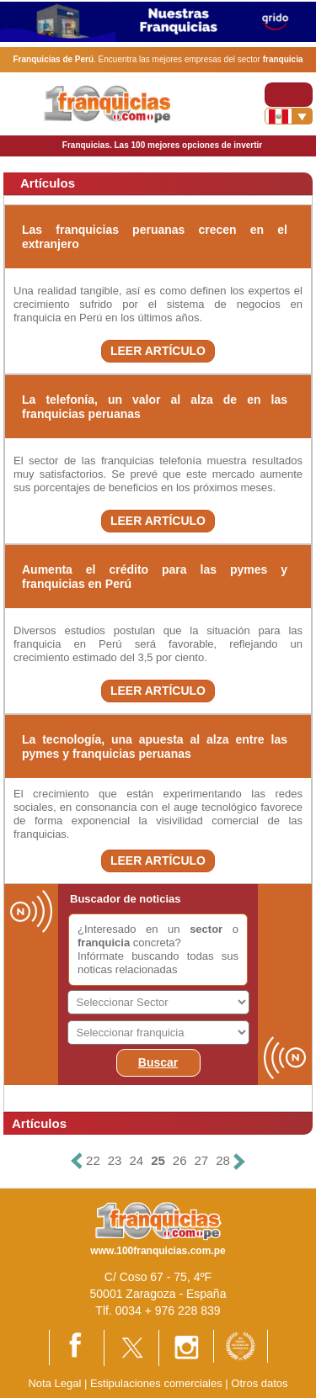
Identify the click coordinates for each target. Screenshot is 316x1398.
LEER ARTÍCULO (158, 350)
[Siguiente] (239, 1161)
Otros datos (259, 1383)
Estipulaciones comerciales (157, 1383)
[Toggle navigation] (289, 94)
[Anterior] (77, 1161)
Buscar (158, 1062)
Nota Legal (54, 1383)
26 (180, 1160)
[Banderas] (289, 116)
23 (115, 1160)
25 (158, 1160)
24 (136, 1160)
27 (202, 1160)
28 (223, 1160)
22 (93, 1160)
